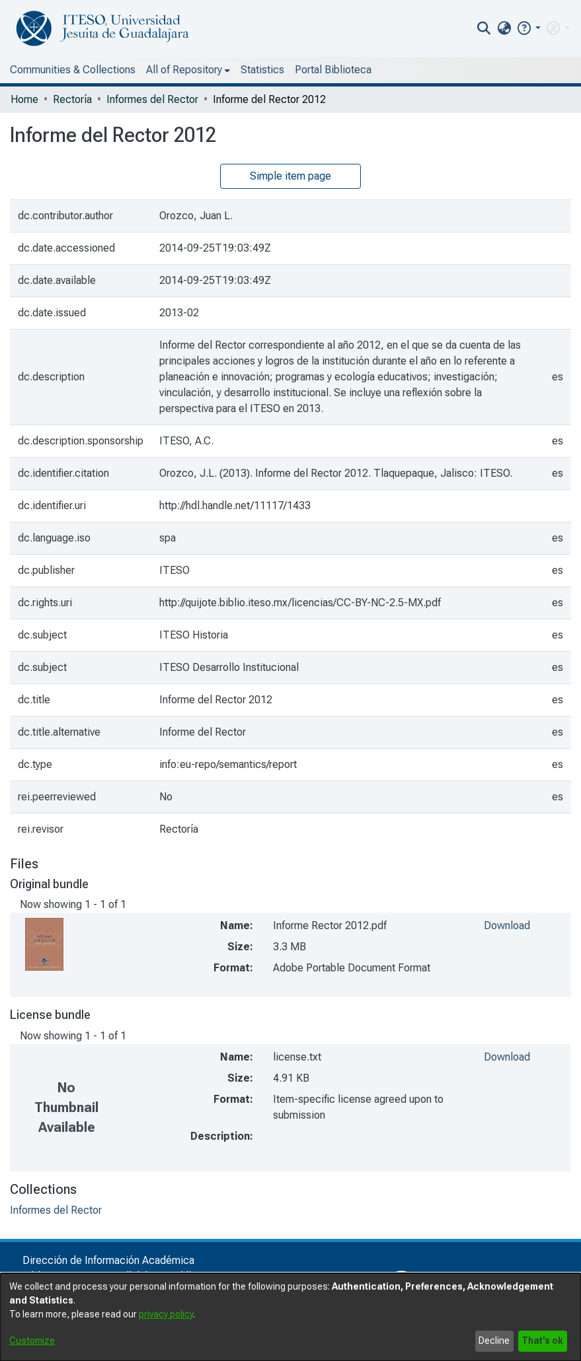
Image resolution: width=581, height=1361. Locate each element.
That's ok (542, 1340)
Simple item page (290, 176)
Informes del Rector (152, 99)
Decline (494, 1340)
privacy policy (166, 1314)
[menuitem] (504, 28)
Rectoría (72, 99)
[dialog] (290, 1317)
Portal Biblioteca (333, 69)
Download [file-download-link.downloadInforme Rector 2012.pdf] (507, 925)
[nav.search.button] (484, 28)
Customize (32, 1340)
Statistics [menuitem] (262, 69)
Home (24, 99)
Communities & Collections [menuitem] (73, 69)
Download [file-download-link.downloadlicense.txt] (507, 1057)
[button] (528, 28)
